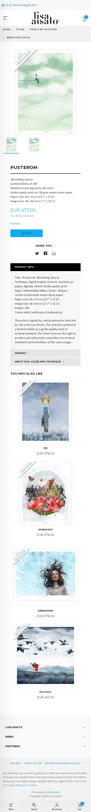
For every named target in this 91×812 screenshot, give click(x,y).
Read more (80, 781)
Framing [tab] (20, 353)
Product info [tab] (24, 267)
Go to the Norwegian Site (18, 5)
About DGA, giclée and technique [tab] (38, 361)
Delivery (15, 763)
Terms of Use (33, 763)
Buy (26, 233)
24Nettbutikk (53, 792)
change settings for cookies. (21, 785)
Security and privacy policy (63, 763)
